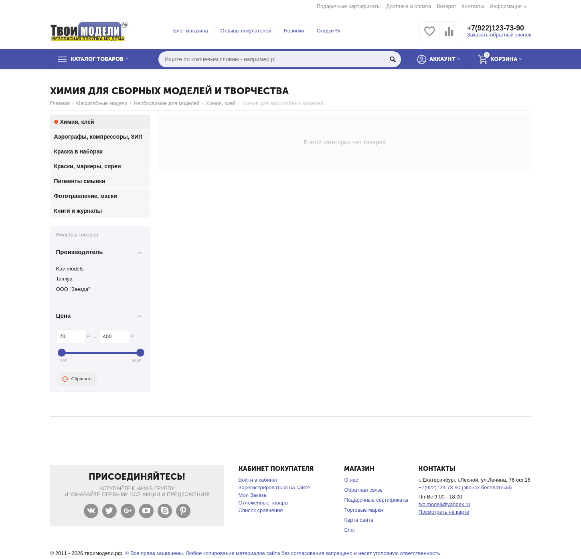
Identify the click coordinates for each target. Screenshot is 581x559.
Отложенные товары (264, 503)
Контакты (473, 6)
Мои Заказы (253, 495)
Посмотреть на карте (444, 512)
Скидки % (328, 31)
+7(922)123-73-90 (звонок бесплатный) (465, 487)
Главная (60, 103)
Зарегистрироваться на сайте (274, 487)
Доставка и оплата (408, 6)
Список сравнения (261, 510)
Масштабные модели (102, 103)
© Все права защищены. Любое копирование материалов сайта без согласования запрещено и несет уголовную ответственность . (284, 553)
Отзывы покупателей (246, 31)
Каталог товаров (100, 59)
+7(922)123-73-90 (496, 28)
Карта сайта (358, 520)
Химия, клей (220, 103)
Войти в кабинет (258, 480)
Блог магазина (190, 31)
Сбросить (77, 379)
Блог (349, 530)
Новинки (293, 31)
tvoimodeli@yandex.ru (444, 504)
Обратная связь (363, 490)
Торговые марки (363, 510)
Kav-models (70, 269)
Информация (506, 6)
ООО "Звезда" (73, 289)
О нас (351, 480)
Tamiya (64, 279)
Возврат (446, 6)
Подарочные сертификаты (349, 6)
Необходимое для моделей (167, 103)
